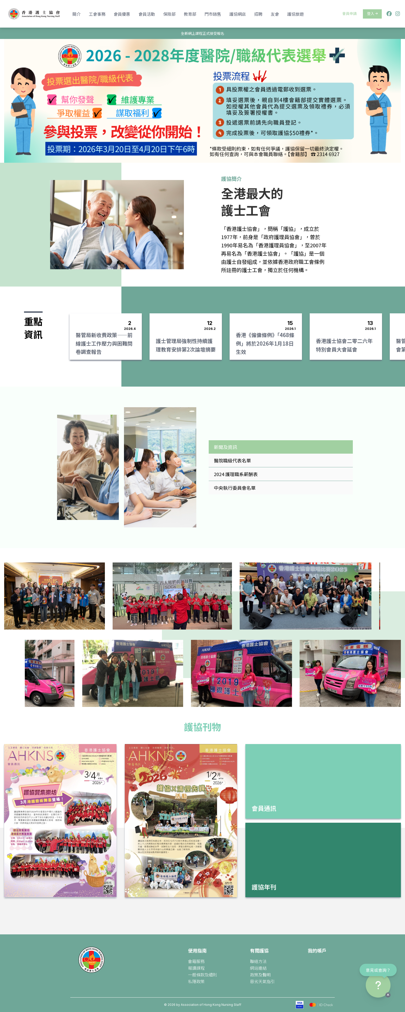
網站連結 (258, 968)
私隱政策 (196, 981)
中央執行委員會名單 (235, 487)
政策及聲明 (260, 975)
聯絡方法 (258, 961)
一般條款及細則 (202, 975)
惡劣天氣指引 (262, 981)
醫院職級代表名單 (232, 460)
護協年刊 (264, 886)
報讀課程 (196, 968)
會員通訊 (264, 808)
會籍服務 (196, 961)
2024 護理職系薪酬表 (236, 474)
